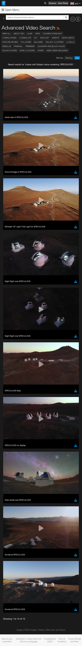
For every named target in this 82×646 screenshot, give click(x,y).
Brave (12, 520)
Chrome (13, 523)
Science (52, 3)
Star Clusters (27, 50)
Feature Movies (10, 42)
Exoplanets (68, 38)
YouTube (7, 436)
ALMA (29, 33)
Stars (41, 50)
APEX (37, 33)
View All (6, 33)
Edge (11, 526)
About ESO (19, 33)
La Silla (70, 42)
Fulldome (26, 42)
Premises (30, 46)
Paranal (18, 46)
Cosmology (25, 38)
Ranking (68, 58)
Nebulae (6, 46)
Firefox (12, 529)
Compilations (9, 38)
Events (55, 38)
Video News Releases (57, 50)
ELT (35, 38)
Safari (11, 532)
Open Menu (10, 9)
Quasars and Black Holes (51, 46)
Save (10, 593)
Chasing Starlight (52, 33)
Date (77, 58)
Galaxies (38, 42)
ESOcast (44, 38)
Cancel (25, 593)
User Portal (63, 3)
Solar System (9, 50)
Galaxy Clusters (55, 42)
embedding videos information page (18, 451)
